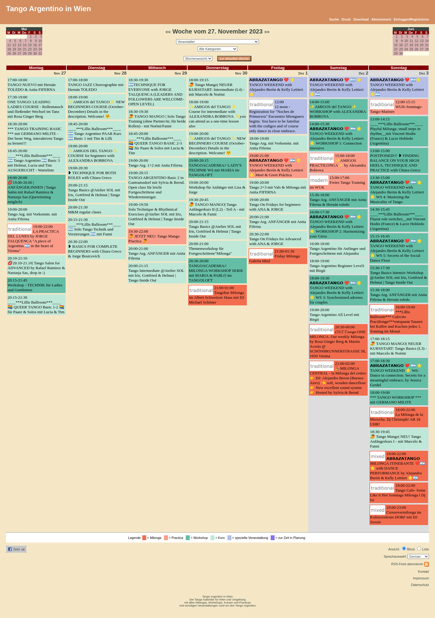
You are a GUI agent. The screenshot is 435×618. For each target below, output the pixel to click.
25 (9, 53)
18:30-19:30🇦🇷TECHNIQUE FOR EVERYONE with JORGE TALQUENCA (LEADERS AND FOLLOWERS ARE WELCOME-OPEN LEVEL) (156, 92)
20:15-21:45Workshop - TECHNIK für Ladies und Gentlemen (35, 285)
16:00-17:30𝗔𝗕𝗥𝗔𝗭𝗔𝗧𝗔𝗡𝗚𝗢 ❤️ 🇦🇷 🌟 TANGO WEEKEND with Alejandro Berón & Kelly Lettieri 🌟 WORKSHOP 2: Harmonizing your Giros (337, 224)
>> (266, 32)
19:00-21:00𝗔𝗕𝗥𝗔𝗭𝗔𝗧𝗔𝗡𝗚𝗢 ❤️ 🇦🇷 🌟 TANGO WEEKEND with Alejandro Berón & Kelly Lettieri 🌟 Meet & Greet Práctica (276, 165)
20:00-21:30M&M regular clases (84, 209)
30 (35, 53)
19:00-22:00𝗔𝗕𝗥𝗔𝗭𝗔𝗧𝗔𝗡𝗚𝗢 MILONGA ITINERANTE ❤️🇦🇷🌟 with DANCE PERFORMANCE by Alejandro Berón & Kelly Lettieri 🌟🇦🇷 (397, 465)
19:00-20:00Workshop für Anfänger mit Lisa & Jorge (217, 187)
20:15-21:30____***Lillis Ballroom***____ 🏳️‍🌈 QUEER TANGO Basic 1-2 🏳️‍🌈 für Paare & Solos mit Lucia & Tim (36, 304)
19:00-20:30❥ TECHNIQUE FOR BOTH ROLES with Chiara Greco (92, 173)
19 (14, 49)
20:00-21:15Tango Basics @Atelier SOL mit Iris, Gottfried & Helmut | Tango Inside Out (94, 192)
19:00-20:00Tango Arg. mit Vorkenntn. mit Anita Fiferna (32, 214)
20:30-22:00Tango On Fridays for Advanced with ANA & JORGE (275, 239)
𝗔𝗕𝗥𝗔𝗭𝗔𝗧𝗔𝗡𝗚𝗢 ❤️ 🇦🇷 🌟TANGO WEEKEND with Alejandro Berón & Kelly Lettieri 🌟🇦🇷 (336, 87)
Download (361, 19)
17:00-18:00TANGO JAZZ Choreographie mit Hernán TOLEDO (96, 85)
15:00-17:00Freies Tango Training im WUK (337, 182)
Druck (346, 19)
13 (19, 45)
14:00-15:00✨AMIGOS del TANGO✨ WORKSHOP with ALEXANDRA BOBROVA (338, 109)
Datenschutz (420, 585)
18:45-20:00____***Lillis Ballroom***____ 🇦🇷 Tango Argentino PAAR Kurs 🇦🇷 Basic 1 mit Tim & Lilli (94, 131)
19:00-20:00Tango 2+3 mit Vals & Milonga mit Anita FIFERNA (277, 187)
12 (14, 45)
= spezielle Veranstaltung (248, 537)
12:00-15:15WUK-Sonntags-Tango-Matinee (396, 107)
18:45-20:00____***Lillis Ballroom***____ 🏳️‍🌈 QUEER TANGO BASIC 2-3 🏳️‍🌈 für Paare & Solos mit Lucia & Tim (156, 143)
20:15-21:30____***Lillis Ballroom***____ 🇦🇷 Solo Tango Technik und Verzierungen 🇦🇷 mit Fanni (94, 226)
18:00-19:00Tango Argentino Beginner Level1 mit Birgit (337, 266)
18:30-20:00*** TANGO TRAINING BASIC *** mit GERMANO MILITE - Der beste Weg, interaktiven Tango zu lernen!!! (35, 133)
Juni (411, 29)
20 (19, 49)
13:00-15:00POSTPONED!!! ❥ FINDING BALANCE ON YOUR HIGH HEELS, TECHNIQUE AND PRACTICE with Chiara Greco (395, 160)
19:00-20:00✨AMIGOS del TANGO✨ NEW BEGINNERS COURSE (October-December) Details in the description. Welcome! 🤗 (217, 143)
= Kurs (219, 537)
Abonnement (381, 19)
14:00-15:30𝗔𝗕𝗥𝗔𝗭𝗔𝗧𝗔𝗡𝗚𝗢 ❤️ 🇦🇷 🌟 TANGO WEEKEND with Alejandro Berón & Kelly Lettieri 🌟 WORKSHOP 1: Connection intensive (336, 136)
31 (40, 53)
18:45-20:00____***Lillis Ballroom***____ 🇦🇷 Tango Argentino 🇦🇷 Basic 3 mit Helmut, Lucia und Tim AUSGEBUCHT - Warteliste (34, 160)
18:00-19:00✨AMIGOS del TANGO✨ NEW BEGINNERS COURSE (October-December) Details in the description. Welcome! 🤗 (96, 107)
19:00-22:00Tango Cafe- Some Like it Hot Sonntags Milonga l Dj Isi (398, 492)
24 (40, 49)
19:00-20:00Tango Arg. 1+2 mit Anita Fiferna (155, 162)
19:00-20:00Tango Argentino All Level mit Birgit (334, 314)
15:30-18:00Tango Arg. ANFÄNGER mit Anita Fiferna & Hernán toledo (338, 200)
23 (35, 49)
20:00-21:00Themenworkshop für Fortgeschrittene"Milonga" (210, 248)
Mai (24, 29)
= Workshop (198, 537)
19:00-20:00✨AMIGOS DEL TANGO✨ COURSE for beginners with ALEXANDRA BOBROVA (93, 153)
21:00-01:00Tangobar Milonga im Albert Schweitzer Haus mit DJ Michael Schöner (216, 294)
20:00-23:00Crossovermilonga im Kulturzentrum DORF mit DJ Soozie (395, 514)
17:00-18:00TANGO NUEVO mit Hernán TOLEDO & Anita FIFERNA (32, 85)
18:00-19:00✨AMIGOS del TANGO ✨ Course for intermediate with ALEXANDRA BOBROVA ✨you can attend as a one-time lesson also (217, 114)
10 (40, 41)
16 (35, 45)
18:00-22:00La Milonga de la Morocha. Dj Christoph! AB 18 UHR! (396, 416)
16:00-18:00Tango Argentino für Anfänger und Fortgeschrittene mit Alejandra (338, 248)
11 (9, 45)
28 (25, 53)
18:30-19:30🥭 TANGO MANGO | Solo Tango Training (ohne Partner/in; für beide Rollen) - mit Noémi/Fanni (157, 118)
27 (19, 53)
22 (30, 49)
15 (30, 45)
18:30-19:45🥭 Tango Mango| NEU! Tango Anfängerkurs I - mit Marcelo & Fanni (396, 438)
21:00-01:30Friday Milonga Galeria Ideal (274, 256)
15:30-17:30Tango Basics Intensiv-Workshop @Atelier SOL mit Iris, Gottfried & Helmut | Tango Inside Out (398, 275)
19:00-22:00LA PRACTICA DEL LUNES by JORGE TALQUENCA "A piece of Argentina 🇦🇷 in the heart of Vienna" (33, 238)
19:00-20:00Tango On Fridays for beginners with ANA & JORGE (275, 204)
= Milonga (152, 537)
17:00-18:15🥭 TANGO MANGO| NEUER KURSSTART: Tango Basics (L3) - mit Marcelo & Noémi (398, 345)
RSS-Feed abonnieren (410, 564)
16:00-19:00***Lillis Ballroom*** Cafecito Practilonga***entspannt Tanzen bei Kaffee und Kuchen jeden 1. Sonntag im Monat (396, 319)
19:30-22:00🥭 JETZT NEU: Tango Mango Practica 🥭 (154, 236)
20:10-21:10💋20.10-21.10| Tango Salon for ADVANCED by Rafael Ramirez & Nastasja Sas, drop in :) (36, 265)
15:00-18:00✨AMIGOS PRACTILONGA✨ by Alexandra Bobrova (338, 162)
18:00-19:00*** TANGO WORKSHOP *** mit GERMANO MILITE (395, 397)
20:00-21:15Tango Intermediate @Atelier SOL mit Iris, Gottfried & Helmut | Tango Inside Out (156, 272)
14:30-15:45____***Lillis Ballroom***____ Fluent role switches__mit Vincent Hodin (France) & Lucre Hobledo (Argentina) (397, 219)
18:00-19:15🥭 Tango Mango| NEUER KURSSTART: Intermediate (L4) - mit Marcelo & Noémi (216, 87)
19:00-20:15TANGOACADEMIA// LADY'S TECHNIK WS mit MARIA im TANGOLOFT (215, 167)
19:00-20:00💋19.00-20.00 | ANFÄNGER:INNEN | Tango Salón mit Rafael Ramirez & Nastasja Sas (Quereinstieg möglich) (32, 189)
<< (168, 32)
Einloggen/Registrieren (411, 19)
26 (14, 53)
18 (9, 49)
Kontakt (423, 571)
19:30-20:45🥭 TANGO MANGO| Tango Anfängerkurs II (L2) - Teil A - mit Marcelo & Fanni (216, 206)
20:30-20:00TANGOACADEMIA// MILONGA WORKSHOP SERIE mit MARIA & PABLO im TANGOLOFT (216, 270)
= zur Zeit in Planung (289, 537)
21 (25, 49)
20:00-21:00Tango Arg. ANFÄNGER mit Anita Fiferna (156, 253)
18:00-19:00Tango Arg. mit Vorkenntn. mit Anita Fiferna (273, 143)
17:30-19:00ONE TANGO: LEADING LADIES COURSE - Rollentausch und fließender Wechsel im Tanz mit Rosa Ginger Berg (35, 107)
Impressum (421, 578)
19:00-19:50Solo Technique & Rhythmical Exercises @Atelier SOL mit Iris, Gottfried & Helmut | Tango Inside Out (156, 214)
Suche (334, 19)
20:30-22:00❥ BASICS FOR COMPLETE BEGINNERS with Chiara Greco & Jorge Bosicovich (94, 248)
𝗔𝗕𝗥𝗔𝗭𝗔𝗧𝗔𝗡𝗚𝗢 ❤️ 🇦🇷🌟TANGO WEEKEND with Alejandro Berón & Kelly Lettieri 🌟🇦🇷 (397, 87)
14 (25, 45)
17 (40, 45)
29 (30, 53)
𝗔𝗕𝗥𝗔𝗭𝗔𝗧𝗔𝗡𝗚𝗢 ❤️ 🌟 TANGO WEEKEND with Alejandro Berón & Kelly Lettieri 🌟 (276, 87)
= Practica (174, 537)
